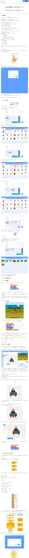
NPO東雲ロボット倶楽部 (25, 13)
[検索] (21, 1)
